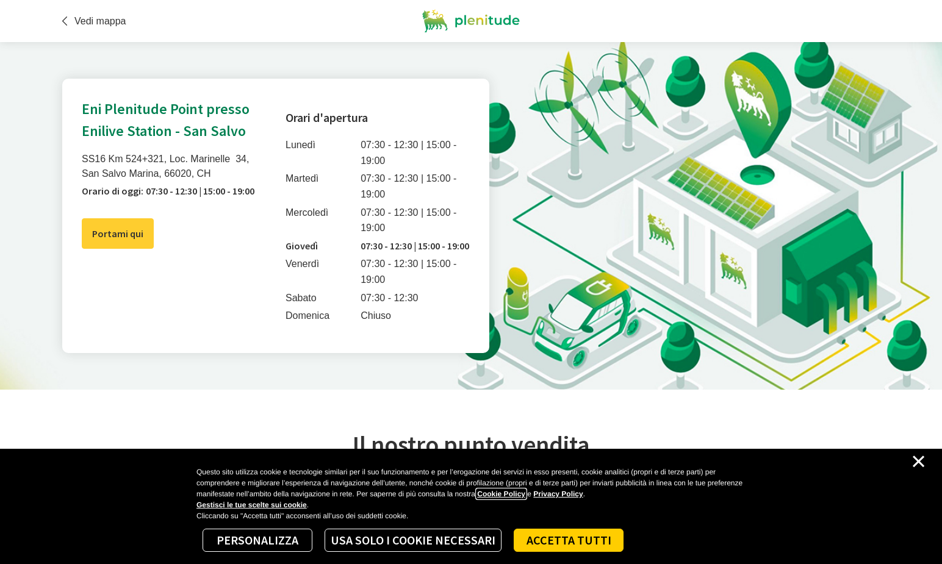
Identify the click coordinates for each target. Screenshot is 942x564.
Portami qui (117, 233)
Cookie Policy (501, 494)
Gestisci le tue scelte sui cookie (251, 505)
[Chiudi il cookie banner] (918, 461)
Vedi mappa (94, 21)
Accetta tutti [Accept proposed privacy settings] (569, 540)
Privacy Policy (558, 494)
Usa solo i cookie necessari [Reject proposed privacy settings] (413, 540)
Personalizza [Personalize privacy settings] (257, 540)
